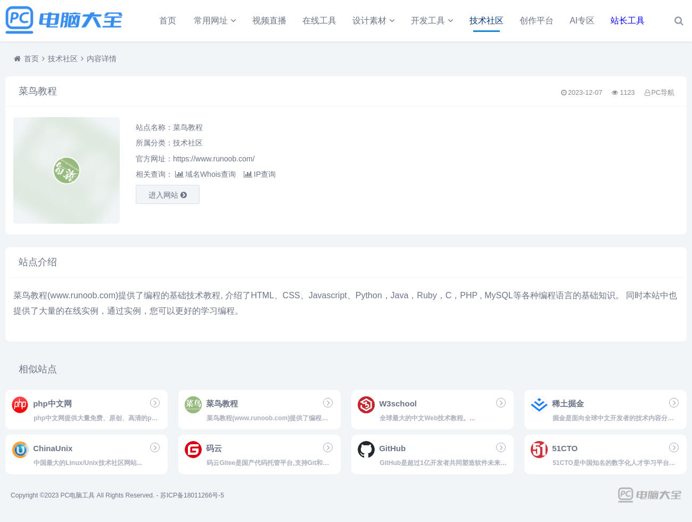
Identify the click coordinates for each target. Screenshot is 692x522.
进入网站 (168, 195)
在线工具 (319, 20)
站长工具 (628, 20)
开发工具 (428, 20)
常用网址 (211, 20)
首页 (167, 20)
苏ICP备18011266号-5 (192, 495)
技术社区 (486, 20)
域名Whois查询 (205, 174)
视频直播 (269, 20)
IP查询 (260, 174)
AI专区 (582, 20)
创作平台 (537, 20)
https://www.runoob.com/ (213, 158)
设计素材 (369, 20)
